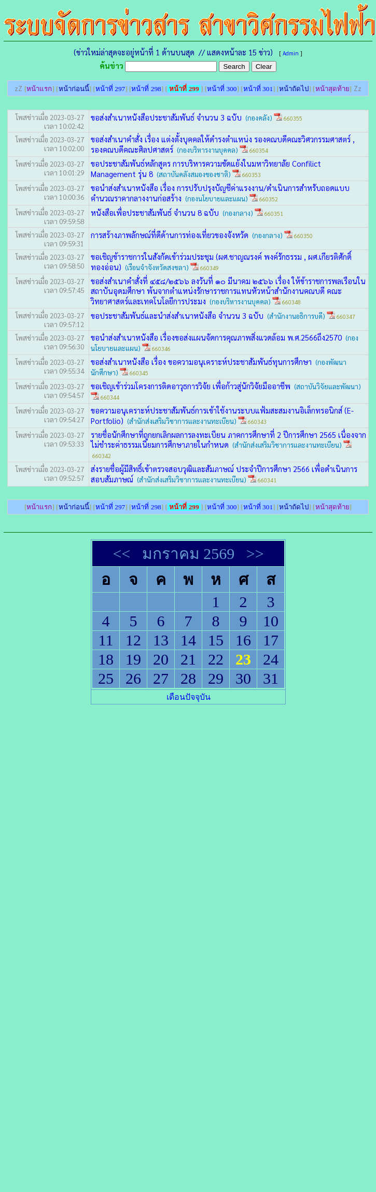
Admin (291, 53)
